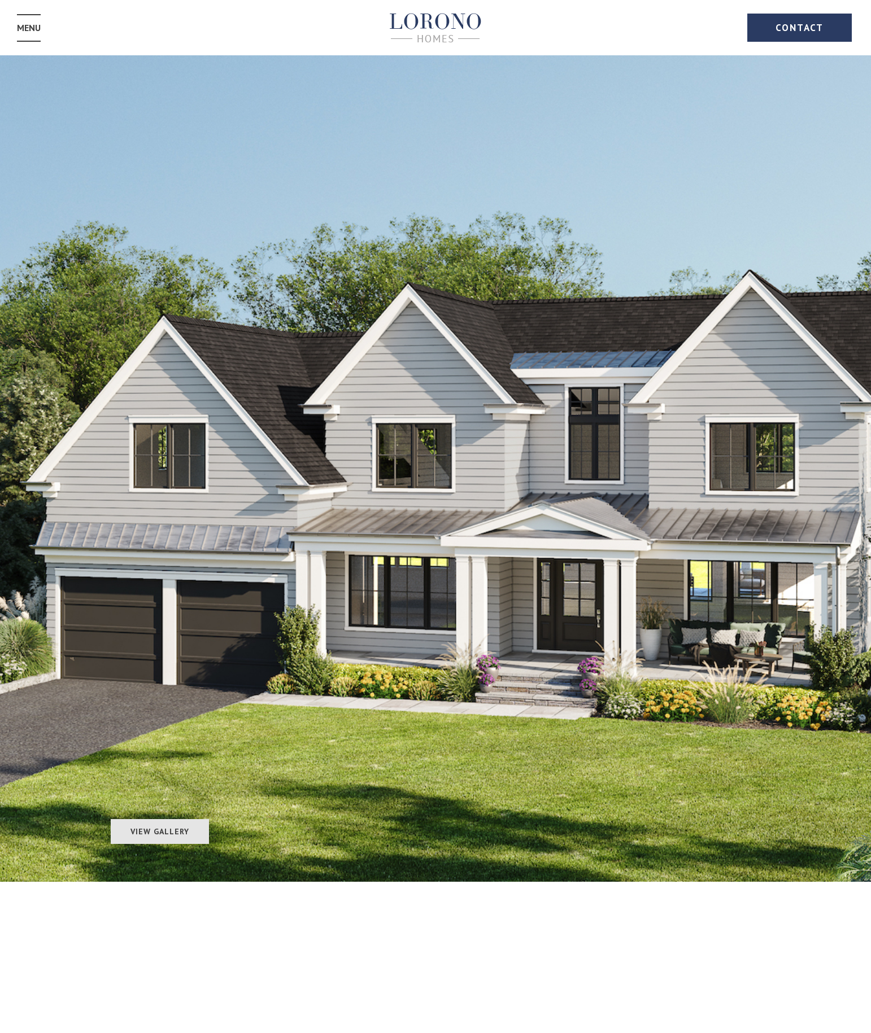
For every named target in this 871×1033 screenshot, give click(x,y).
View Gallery (159, 831)
